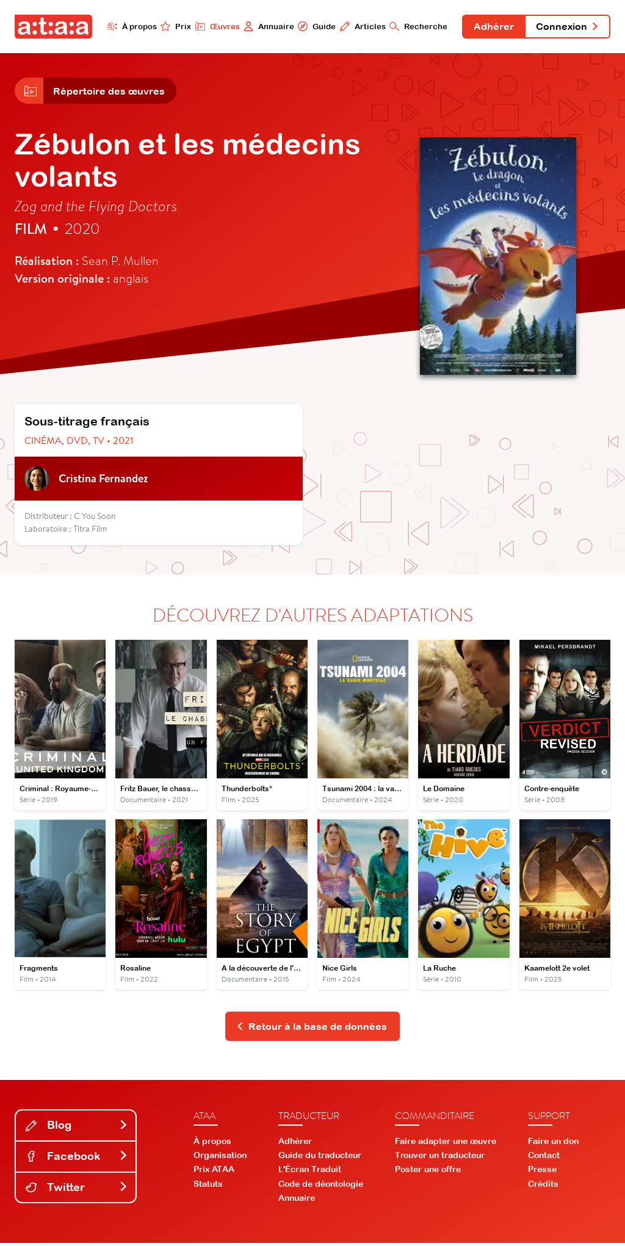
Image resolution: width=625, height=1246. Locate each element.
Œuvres (213, 26)
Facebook (77, 1158)
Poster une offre (428, 1172)
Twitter (77, 1189)
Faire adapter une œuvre (445, 1143)
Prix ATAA (213, 1172)
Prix (172, 26)
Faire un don (553, 1143)
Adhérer (491, 26)
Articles (359, 26)
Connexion (566, 26)
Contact (544, 1158)
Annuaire (265, 26)
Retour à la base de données (311, 1028)
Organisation (220, 1158)
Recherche (415, 26)
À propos (128, 26)
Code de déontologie (320, 1186)
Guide (313, 26)
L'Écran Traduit (309, 1172)
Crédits (543, 1186)
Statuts (208, 1186)
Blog (77, 1127)
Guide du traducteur (319, 1158)
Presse (542, 1172)
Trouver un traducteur (440, 1158)
